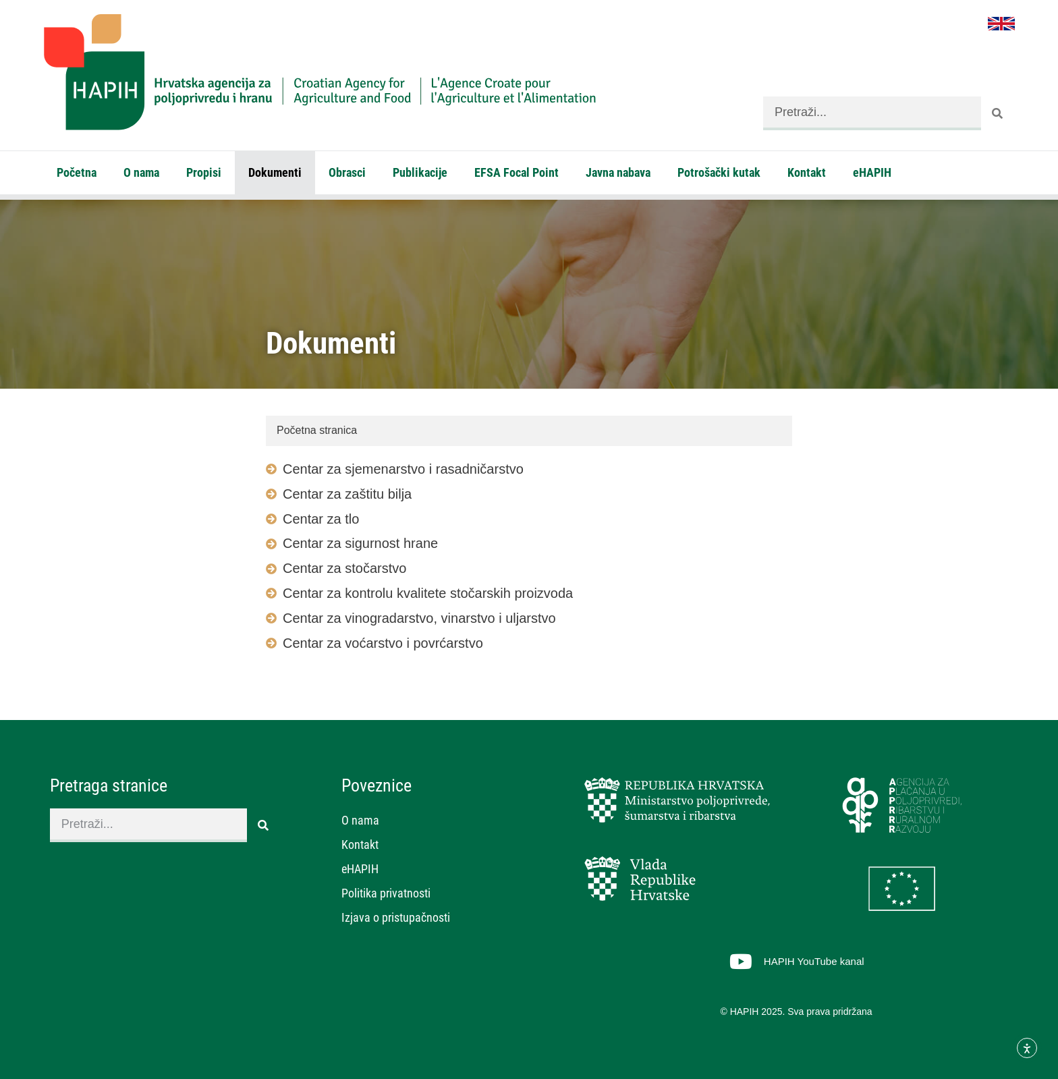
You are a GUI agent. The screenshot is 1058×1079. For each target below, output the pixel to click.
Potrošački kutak (718, 172)
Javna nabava (618, 172)
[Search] (998, 113)
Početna (76, 172)
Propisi (203, 172)
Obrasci (347, 172)
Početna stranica (317, 430)
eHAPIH (872, 172)
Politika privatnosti (385, 893)
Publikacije (420, 172)
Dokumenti (275, 172)
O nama (141, 172)
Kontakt (806, 172)
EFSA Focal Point (516, 172)
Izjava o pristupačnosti (395, 917)
